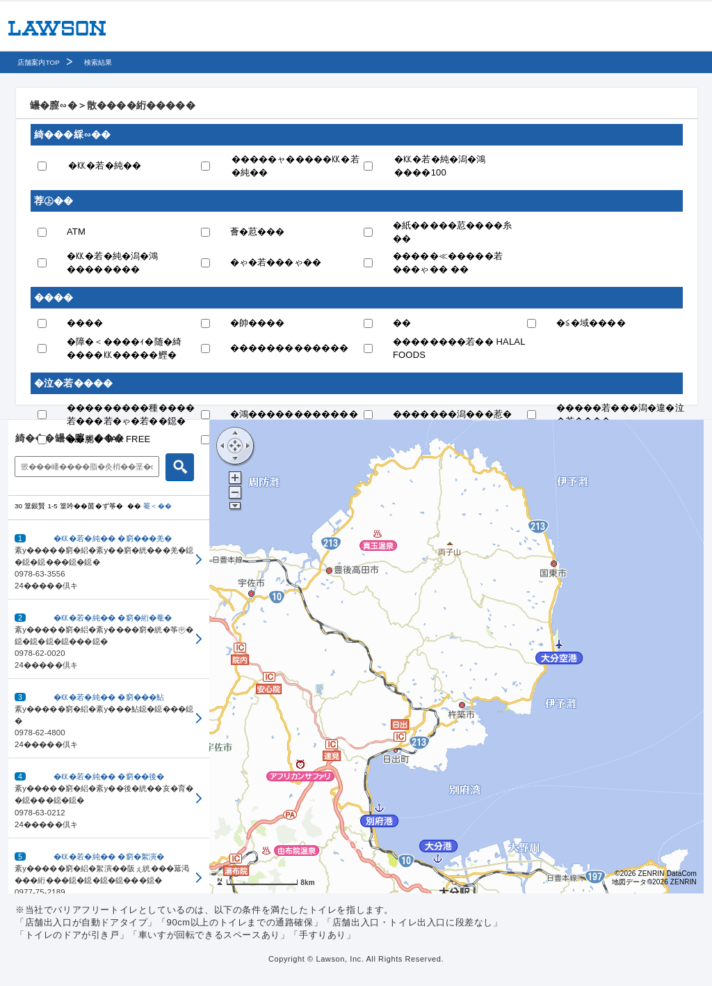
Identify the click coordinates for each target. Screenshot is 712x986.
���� (85, 323)
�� (402, 323)
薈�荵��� (257, 231)
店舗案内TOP (38, 62)
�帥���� (257, 323)
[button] (108, 560)
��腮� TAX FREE (108, 439)
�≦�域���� (591, 323)
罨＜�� (157, 506)
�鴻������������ (294, 414)
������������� (289, 348)
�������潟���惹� (452, 414)
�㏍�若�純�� (104, 165)
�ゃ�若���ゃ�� (276, 262)
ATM (76, 231)
